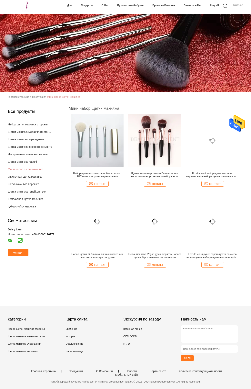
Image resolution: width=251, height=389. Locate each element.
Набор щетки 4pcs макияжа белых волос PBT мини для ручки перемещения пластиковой (97, 175)
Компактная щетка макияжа (25, 199)
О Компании (104, 371)
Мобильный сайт (126, 374)
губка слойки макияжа (22, 206)
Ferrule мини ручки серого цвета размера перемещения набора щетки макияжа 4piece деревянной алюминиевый (212, 256)
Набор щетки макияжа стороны (28, 124)
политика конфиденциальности (200, 371)
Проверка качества (164, 5)
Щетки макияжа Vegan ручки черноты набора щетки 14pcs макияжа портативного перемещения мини (154, 256)
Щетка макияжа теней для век (27, 191)
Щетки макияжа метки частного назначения (30, 131)
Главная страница (43, 371)
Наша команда (74, 351)
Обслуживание (74, 343)
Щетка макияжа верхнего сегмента (30, 146)
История (70, 336)
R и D (126, 343)
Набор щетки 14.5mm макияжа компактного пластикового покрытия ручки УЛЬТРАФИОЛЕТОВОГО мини (97, 256)
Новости (131, 371)
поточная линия (132, 328)
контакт (18, 252)
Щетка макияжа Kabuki (22, 161)
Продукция (76, 371)
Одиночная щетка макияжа (25, 176)
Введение (71, 328)
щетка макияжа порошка (23, 184)
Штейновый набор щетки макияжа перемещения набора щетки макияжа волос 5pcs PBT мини (212, 175)
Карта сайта (158, 371)
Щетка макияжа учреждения (26, 139)
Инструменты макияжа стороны (28, 154)
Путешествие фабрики (130, 5)
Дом (69, 5)
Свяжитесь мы (192, 5)
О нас (105, 5)
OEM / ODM (130, 336)
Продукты (87, 5)
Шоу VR (214, 5)
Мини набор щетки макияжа (63, 96)
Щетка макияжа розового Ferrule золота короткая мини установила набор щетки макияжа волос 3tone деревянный (154, 175)
